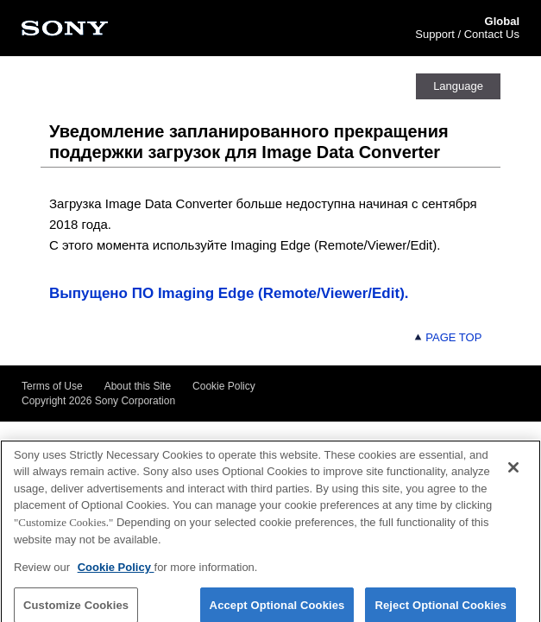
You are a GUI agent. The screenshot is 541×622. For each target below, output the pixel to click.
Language (458, 85)
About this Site (137, 386)
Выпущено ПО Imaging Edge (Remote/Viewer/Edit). (228, 293)
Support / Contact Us (467, 34)
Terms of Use (52, 386)
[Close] (513, 473)
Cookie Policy (223, 386)
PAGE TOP (447, 337)
